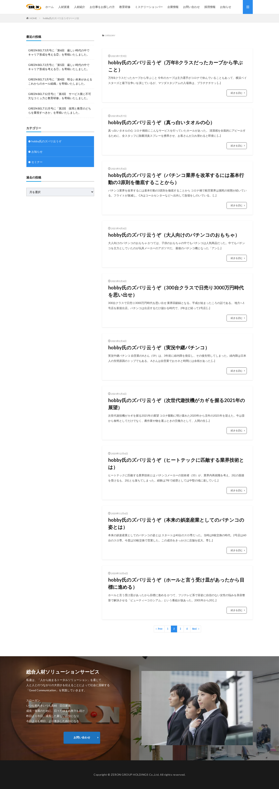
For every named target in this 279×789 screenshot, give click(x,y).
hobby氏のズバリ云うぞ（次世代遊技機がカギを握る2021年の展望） (176, 403)
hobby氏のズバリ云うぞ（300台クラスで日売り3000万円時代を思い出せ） (176, 291)
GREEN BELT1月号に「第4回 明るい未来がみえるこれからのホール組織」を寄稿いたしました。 (60, 81)
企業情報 (172, 7)
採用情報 (209, 7)
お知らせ (225, 7)
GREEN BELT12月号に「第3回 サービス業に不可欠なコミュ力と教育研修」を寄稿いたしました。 (59, 96)
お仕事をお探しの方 (102, 7)
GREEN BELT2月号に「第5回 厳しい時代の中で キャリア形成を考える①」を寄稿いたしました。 (58, 67)
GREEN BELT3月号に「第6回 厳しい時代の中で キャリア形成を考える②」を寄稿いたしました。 (58, 52)
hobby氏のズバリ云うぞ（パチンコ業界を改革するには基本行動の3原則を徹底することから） (176, 178)
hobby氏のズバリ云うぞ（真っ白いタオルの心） (161, 122)
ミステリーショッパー (149, 7)
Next (194, 628)
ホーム (49, 7)
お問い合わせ (191, 7)
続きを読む (237, 92)
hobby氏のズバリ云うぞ (46, 141)
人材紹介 (79, 7)
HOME (33, 18)
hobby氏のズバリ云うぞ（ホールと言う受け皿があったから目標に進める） (176, 583)
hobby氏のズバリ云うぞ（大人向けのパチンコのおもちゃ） (174, 235)
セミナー (37, 162)
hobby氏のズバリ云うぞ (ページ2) (61, 18)
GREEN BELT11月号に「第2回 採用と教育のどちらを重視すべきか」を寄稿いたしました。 (59, 110)
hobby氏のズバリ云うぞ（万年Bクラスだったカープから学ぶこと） (175, 66)
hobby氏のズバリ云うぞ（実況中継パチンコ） (159, 347)
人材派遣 (63, 7)
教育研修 (124, 7)
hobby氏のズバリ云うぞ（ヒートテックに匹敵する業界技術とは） (176, 463)
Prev (160, 628)
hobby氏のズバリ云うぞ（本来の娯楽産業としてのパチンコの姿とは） (176, 523)
